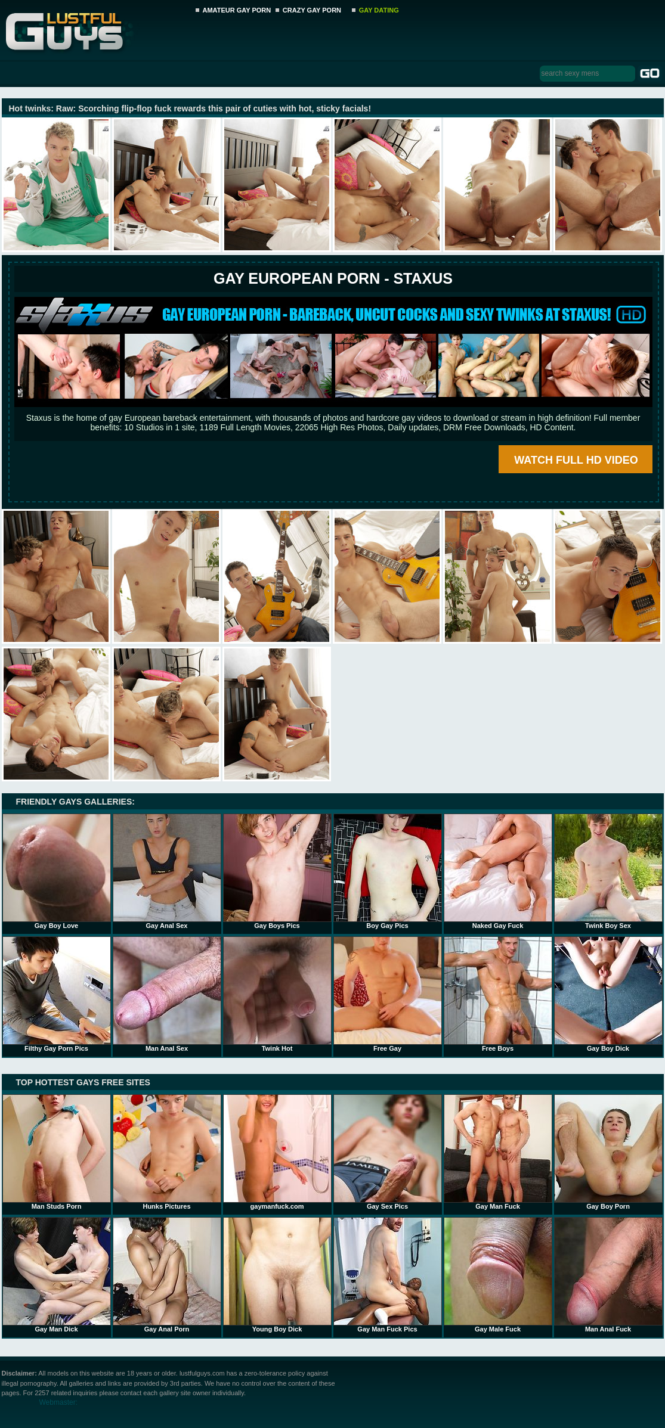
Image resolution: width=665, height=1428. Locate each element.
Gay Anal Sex (167, 871)
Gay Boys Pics (277, 871)
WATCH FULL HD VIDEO (576, 460)
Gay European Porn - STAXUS (333, 278)
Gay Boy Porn (608, 1152)
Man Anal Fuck (608, 1275)
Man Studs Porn (56, 1152)
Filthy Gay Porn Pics (56, 994)
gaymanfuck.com (277, 1152)
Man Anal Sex (167, 994)
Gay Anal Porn (167, 1275)
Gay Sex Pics (387, 1152)
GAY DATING (379, 10)
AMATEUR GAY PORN (237, 10)
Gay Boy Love (56, 871)
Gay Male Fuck (498, 1275)
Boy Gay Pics (387, 871)
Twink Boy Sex (608, 871)
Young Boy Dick (277, 1275)
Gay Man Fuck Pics (387, 1275)
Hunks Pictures (167, 1152)
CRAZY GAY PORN (312, 10)
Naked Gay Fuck (498, 871)
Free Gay (387, 994)
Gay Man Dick (56, 1275)
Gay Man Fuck (498, 1152)
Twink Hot (277, 994)
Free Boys (498, 994)
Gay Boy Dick (608, 994)
